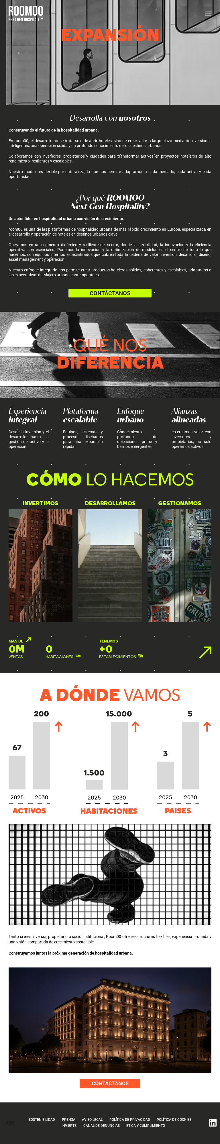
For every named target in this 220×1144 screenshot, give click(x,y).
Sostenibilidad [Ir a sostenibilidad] (37, 1121)
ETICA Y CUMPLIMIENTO (148, 1127)
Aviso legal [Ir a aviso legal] (91, 1121)
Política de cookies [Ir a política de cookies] (177, 1121)
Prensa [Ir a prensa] (66, 1121)
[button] (208, 13)
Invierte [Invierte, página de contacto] (67, 1127)
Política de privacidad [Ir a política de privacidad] (131, 1121)
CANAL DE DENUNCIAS (102, 1127)
